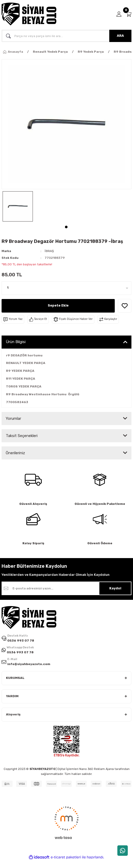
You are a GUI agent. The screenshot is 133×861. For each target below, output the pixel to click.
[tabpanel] (18, 206)
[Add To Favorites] (124, 306)
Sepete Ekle (58, 305)
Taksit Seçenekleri (22, 435)
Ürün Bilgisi (16, 341)
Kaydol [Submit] (115, 588)
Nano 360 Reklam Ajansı (96, 769)
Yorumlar (13, 418)
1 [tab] (66, 227)
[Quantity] (66, 288)
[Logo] (29, 14)
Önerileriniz (15, 453)
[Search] (66, 36)
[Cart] (128, 14)
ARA (120, 36)
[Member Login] (119, 14)
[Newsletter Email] (66, 588)
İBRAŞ (49, 251)
